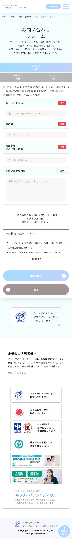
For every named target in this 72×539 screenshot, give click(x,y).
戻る (36, 289)
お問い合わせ (24, 16)
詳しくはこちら (17, 372)
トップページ (8, 16)
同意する (37, 258)
